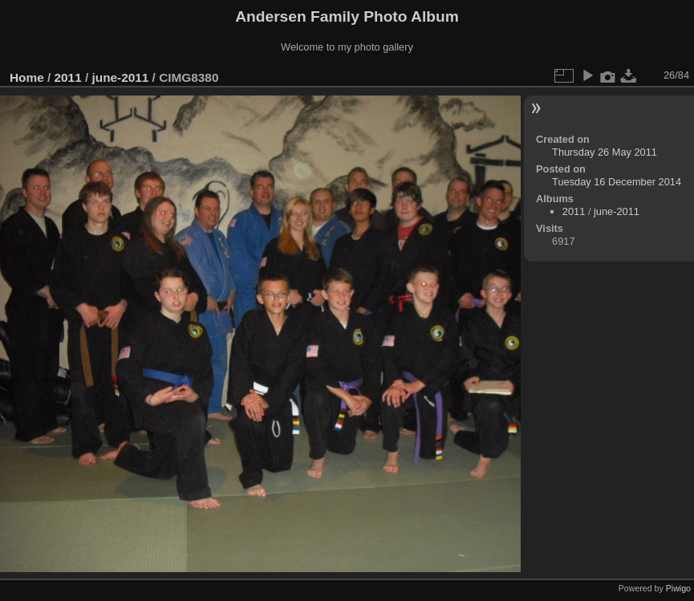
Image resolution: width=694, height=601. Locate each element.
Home (27, 77)
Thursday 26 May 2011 (604, 152)
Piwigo (678, 588)
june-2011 (119, 77)
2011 (68, 77)
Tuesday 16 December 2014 (616, 182)
